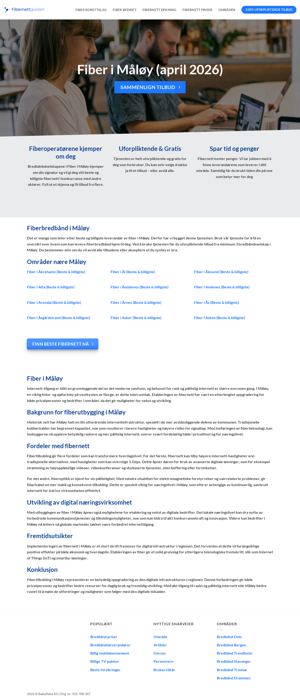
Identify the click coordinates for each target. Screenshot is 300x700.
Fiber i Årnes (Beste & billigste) (136, 302)
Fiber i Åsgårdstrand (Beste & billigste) (58, 317)
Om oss (160, 653)
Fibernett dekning (159, 10)
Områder (226, 10)
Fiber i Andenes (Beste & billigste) (222, 287)
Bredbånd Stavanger (234, 661)
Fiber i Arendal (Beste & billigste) (54, 302)
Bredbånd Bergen (231, 645)
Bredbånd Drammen (234, 678)
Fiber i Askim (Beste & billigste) (219, 317)
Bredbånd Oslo (229, 636)
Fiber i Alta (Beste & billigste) (51, 287)
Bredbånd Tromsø (232, 669)
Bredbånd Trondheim (234, 653)
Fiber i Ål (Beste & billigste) (133, 271)
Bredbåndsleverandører (110, 645)
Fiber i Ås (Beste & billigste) (216, 302)
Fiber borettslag (91, 10)
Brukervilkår (164, 669)
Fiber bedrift (124, 10)
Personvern (163, 661)
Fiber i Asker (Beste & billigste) (136, 317)
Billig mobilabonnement (109, 653)
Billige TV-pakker (104, 661)
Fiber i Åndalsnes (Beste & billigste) (140, 287)
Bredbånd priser (103, 636)
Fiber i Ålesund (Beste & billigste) (221, 271)
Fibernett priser (198, 10)
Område (160, 636)
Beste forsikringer (105, 669)
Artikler (160, 645)
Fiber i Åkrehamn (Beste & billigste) (56, 271)
